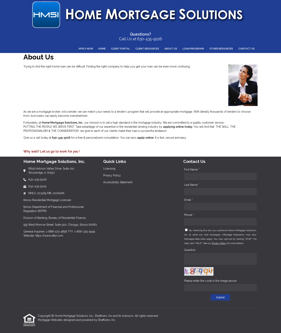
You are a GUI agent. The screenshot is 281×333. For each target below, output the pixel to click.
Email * (188, 199)
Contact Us (246, 48)
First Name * (191, 169)
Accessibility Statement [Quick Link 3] (117, 182)
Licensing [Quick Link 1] (109, 168)
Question (190, 249)
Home (102, 48)
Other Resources (221, 48)
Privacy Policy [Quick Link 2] (112, 175)
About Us (170, 48)
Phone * (189, 214)
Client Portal (120, 48)
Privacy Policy (219, 243)
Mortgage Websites (50, 319)
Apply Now (85, 48)
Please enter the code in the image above (210, 280)
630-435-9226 (61, 137)
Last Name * (191, 184)
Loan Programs (193, 48)
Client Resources (147, 48)
